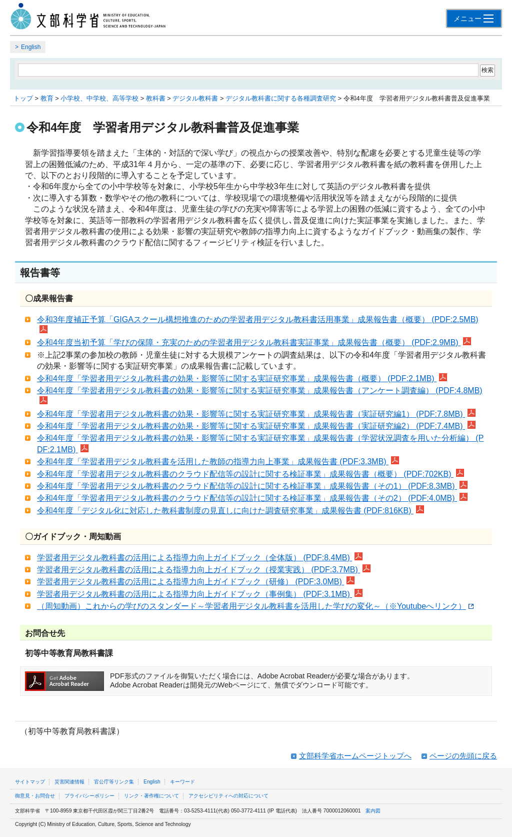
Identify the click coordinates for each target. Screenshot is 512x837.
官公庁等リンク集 (114, 781)
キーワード (182, 781)
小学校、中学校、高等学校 (99, 98)
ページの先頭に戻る (463, 755)
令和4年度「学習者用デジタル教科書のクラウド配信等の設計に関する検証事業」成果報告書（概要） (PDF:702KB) (250, 474)
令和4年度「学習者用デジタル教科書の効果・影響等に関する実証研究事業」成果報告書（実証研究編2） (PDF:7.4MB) (256, 426)
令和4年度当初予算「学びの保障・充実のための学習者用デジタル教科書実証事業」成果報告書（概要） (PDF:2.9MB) (254, 342)
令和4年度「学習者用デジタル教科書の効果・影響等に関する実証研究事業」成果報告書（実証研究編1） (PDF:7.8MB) (256, 414)
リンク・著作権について (151, 795)
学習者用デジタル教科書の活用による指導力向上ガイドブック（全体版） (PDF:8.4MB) (199, 557)
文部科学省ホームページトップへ (355, 755)
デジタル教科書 (195, 98)
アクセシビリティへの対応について (228, 795)
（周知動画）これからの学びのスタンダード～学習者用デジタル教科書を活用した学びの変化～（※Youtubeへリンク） (255, 606)
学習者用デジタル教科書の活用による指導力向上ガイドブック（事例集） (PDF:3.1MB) (199, 594)
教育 (47, 98)
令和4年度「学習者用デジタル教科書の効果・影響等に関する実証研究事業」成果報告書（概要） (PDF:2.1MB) (242, 378)
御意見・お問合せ (35, 795)
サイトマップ (30, 781)
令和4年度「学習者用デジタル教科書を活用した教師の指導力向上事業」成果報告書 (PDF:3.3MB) (218, 461)
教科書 (156, 98)
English (30, 47)
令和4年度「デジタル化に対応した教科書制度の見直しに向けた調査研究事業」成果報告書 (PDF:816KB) (230, 510)
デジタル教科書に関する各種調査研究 (281, 98)
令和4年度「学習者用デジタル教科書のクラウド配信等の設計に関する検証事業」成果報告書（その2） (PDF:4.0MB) (252, 498)
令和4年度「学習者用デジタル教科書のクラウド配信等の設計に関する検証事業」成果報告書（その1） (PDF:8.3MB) (252, 486)
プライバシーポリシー (89, 795)
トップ (23, 98)
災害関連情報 (69, 781)
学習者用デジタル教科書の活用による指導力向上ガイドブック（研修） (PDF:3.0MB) (195, 581)
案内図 (373, 810)
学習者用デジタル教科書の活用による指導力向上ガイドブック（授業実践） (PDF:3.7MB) (203, 569)
